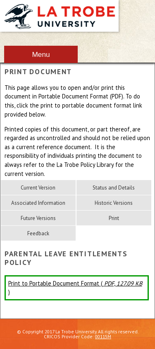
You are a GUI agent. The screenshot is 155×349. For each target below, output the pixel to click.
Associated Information (38, 202)
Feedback (38, 233)
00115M (103, 336)
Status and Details (114, 187)
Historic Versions (114, 202)
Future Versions (38, 218)
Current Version (38, 187)
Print (114, 218)
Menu (41, 54)
